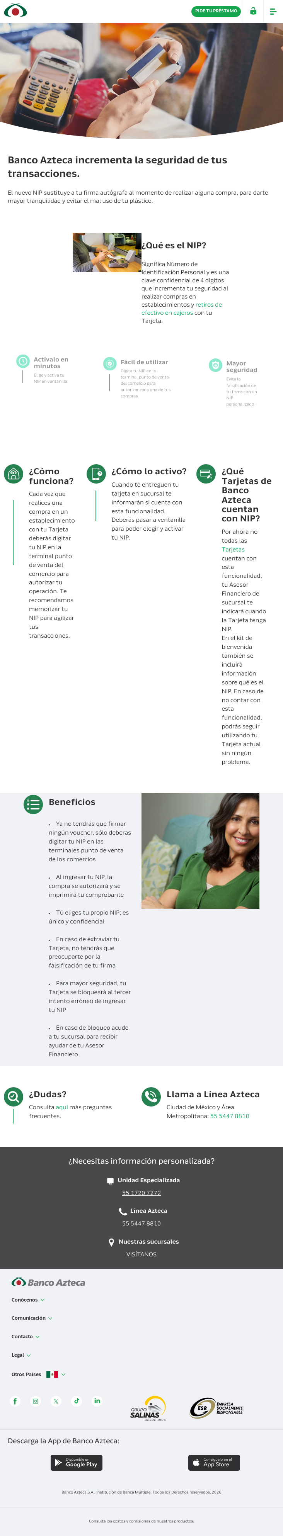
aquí (62, 1108)
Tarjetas (233, 550)
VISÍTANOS (141, 1255)
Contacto (26, 1337)
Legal (21, 1355)
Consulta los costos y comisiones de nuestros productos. (141, 1522)
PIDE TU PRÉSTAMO (216, 11)
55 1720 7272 (141, 1194)
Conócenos (28, 1300)
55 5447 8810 (230, 1117)
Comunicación (32, 1318)
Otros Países (39, 1374)
